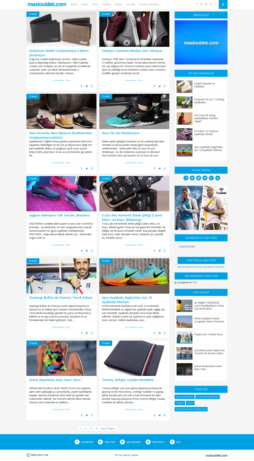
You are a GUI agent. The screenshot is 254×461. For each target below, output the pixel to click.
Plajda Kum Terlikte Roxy (208, 334)
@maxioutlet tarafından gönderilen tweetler (201, 266)
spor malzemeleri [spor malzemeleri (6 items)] (207, 396)
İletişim (130, 4)
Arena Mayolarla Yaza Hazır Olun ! (55, 380)
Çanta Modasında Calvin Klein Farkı (208, 367)
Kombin (106, 4)
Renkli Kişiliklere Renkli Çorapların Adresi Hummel (209, 320)
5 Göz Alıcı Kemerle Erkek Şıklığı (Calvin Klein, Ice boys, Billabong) (132, 217)
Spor (95, 4)
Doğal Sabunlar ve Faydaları (204, 85)
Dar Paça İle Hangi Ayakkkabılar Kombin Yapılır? (206, 118)
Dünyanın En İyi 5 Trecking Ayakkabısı (209, 101)
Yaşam (118, 4)
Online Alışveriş (148, 4)
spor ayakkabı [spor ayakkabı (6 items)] (184, 396)
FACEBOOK (84, 442)
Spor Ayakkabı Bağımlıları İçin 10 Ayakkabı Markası (127, 299)
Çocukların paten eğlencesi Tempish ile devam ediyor (209, 352)
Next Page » (108, 428)
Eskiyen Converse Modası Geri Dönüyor (132, 51)
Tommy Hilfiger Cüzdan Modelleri (128, 380)
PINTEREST (155, 442)
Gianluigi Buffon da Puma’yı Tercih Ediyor (61, 297)
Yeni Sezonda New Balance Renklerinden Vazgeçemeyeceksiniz (60, 135)
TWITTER (106, 442)
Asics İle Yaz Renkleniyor (121, 133)
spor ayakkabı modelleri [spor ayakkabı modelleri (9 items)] (191, 409)
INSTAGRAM (130, 442)
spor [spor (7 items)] (190, 403)
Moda (74, 4)
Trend (84, 4)
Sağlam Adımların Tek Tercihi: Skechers (59, 215)
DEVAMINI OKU (61, 80)
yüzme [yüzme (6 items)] (180, 403)
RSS (175, 442)
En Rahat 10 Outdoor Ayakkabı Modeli (206, 132)
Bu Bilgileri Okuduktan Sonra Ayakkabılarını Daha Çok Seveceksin (209, 305)
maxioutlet (187, 246)
